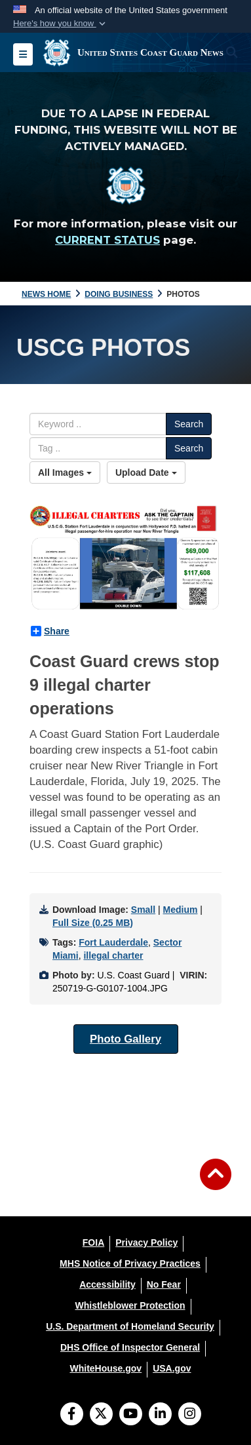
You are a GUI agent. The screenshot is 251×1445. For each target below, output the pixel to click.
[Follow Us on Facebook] (71, 1415)
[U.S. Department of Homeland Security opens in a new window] (130, 1326)
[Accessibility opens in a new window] (107, 1284)
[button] (60, 23)
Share (50, 631)
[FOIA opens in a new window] (93, 1242)
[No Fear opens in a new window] (164, 1284)
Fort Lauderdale (113, 942)
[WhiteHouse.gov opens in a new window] (105, 1368)
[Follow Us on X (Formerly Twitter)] (101, 1415)
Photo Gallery (125, 1039)
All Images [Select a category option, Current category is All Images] (65, 472)
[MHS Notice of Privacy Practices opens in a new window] (130, 1263)
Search (188, 424)
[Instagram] (189, 1415)
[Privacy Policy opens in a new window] (146, 1242)
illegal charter (113, 955)
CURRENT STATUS (107, 239)
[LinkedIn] (160, 1415)
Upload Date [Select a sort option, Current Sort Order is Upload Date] (146, 472)
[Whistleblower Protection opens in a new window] (130, 1305)
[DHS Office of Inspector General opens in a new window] (130, 1347)
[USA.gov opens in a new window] (172, 1368)
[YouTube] (130, 1415)
